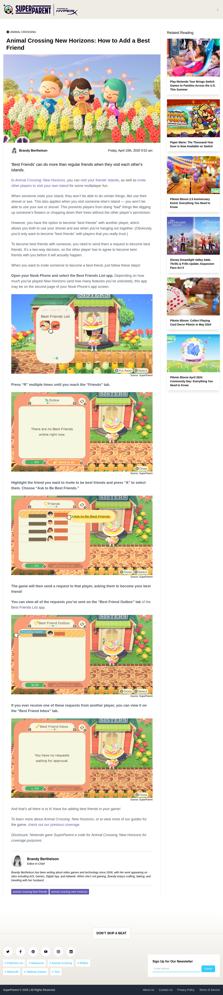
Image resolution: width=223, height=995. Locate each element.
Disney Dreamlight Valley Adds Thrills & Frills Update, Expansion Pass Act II (192, 263)
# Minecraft (11, 971)
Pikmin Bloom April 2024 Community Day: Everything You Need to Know (191, 381)
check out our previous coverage (53, 825)
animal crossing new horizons (69, 891)
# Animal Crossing (61, 963)
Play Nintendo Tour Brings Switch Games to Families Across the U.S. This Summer (193, 85)
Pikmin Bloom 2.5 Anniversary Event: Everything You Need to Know (190, 203)
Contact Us (165, 989)
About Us (148, 989)
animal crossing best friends (30, 891)
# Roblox (83, 963)
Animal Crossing (23, 32)
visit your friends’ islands (100, 180)
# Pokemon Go (14, 963)
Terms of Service (209, 989)
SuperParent (11, 989)
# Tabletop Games (35, 971)
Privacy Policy (186, 989)
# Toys (56, 971)
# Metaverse (36, 963)
